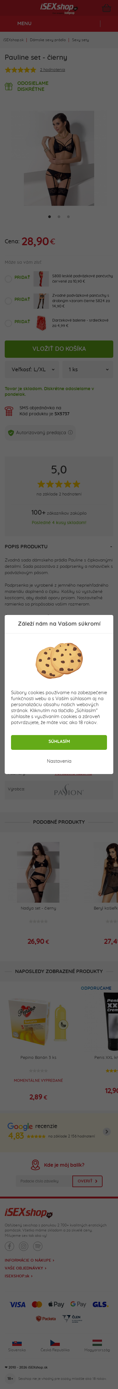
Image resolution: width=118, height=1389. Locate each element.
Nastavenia (59, 761)
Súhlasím (59, 741)
